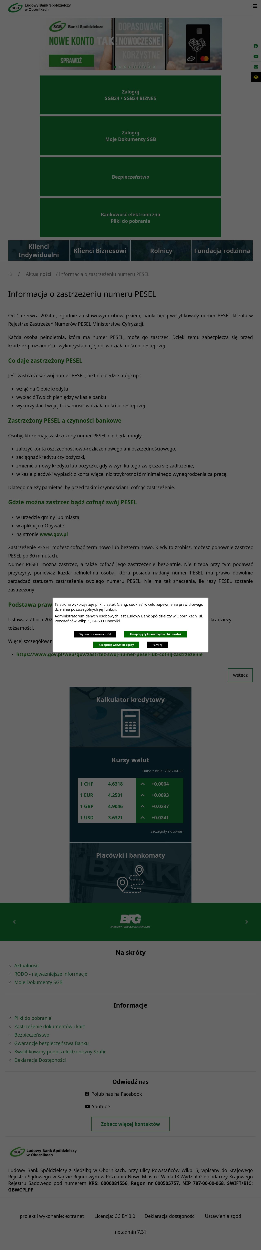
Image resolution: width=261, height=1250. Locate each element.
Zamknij (157, 645)
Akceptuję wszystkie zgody (116, 645)
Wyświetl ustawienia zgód (95, 634)
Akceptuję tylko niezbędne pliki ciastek (155, 634)
